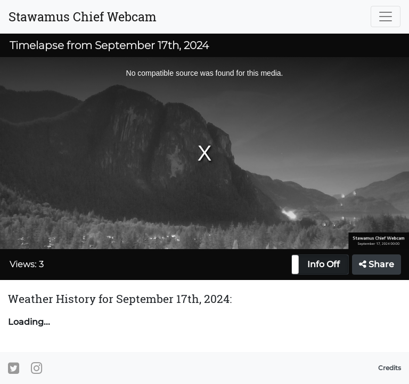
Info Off (323, 264)
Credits (389, 368)
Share (376, 264)
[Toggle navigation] (385, 16)
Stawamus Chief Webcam (83, 17)
